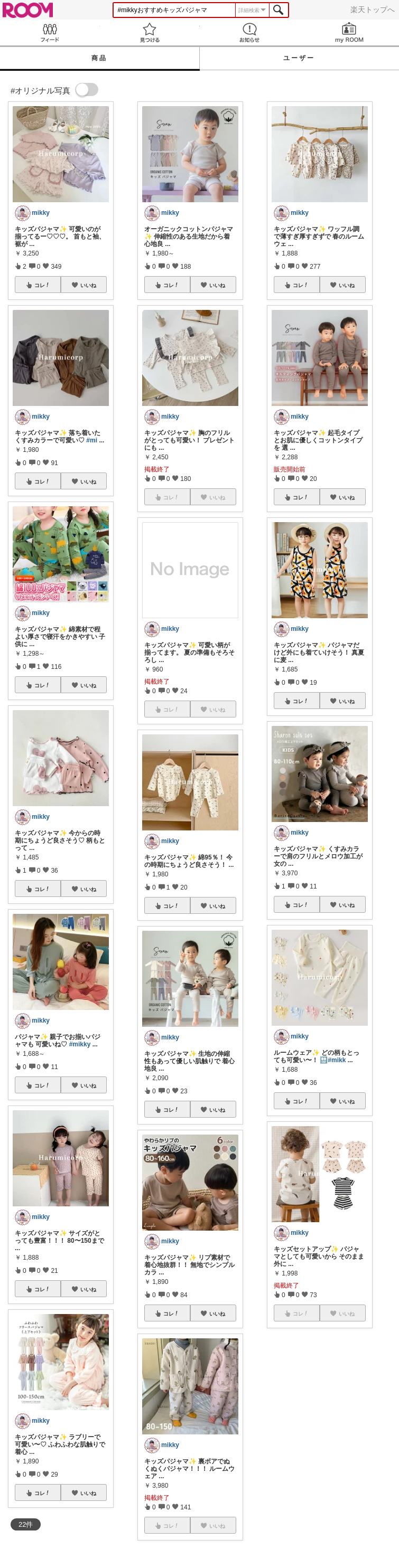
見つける (150, 32)
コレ (42, 285)
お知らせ (250, 32)
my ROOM (349, 32)
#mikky (80, 1044)
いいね (88, 285)
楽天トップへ (372, 9)
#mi (91, 440)
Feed (50, 32)
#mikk (337, 1060)
